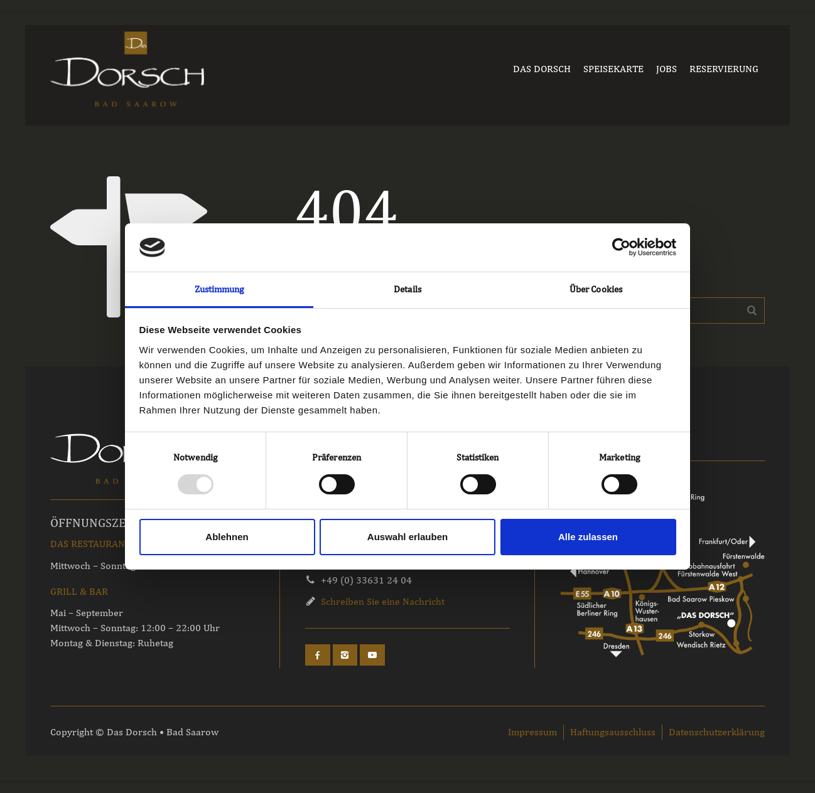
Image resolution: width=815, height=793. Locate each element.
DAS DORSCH (542, 69)
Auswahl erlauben (407, 536)
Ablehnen (226, 536)
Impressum (532, 732)
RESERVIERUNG (723, 69)
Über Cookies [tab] (595, 289)
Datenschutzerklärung (717, 732)
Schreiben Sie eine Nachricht (383, 601)
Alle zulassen (588, 536)
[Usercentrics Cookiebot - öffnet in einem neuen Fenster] (621, 247)
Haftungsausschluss (613, 732)
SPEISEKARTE (613, 69)
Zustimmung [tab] (219, 289)
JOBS (666, 69)
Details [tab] (407, 289)
